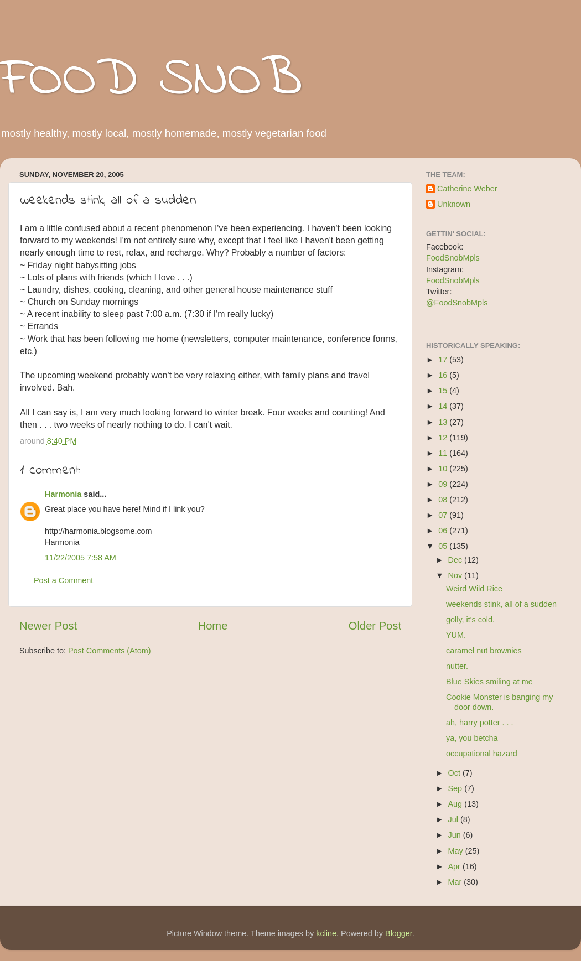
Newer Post (48, 626)
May (456, 850)
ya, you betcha (472, 738)
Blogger (398, 933)
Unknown (453, 204)
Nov (456, 575)
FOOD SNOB (151, 80)
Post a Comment (63, 580)
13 (443, 422)
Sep (456, 788)
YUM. (456, 635)
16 (443, 375)
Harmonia (63, 494)
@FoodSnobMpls (456, 302)
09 (443, 484)
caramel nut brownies (484, 650)
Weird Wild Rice (474, 588)
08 (443, 499)
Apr (455, 866)
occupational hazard (481, 753)
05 (443, 546)
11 (443, 453)
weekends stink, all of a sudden (501, 604)
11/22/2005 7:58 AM (80, 557)
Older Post (375, 626)
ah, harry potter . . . (479, 722)
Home (213, 626)
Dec (456, 559)
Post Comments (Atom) (109, 650)
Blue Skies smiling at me (489, 681)
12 (443, 437)
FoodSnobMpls (453, 257)
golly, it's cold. (470, 619)
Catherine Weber (467, 188)
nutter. (457, 666)
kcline (326, 933)
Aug (456, 803)
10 (443, 468)
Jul (454, 819)
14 (443, 406)
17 (443, 359)
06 (443, 530)
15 (443, 390)
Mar (456, 881)
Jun (455, 834)
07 (443, 515)
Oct (455, 772)
